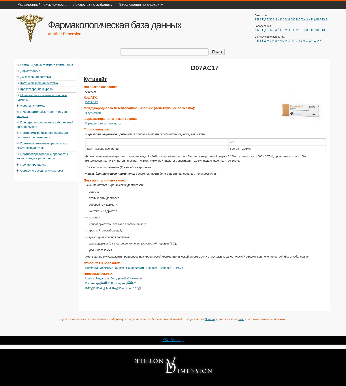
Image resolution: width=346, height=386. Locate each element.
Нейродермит (135, 267)
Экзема (178, 267)
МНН (106, 282)
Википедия (119, 283)
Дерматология (30, 71)
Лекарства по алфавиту (92, 4)
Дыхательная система (35, 76)
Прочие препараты (33, 164)
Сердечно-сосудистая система (41, 170)
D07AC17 (91, 102)
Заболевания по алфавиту (141, 4)
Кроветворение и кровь (36, 89)
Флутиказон (93, 113)
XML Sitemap (172, 340)
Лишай (119, 267)
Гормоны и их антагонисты (103, 123)
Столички (134, 278)
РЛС (89, 288)
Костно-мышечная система (39, 83)
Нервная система (32, 105)
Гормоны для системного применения (46, 65)
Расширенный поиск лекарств (41, 4)
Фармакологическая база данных (114, 24)
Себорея (165, 267)
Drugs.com (130, 288)
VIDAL (99, 288)
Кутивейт (95, 79)
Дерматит (106, 267)
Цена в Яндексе (97, 278)
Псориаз (152, 267)
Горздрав (118, 278)
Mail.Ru (112, 288)
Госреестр (93, 283)
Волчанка (91, 267)
